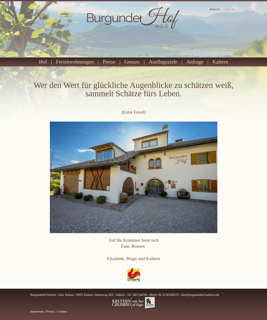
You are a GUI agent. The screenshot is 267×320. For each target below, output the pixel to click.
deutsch (214, 9)
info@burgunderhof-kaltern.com (200, 294)
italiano (230, 9)
